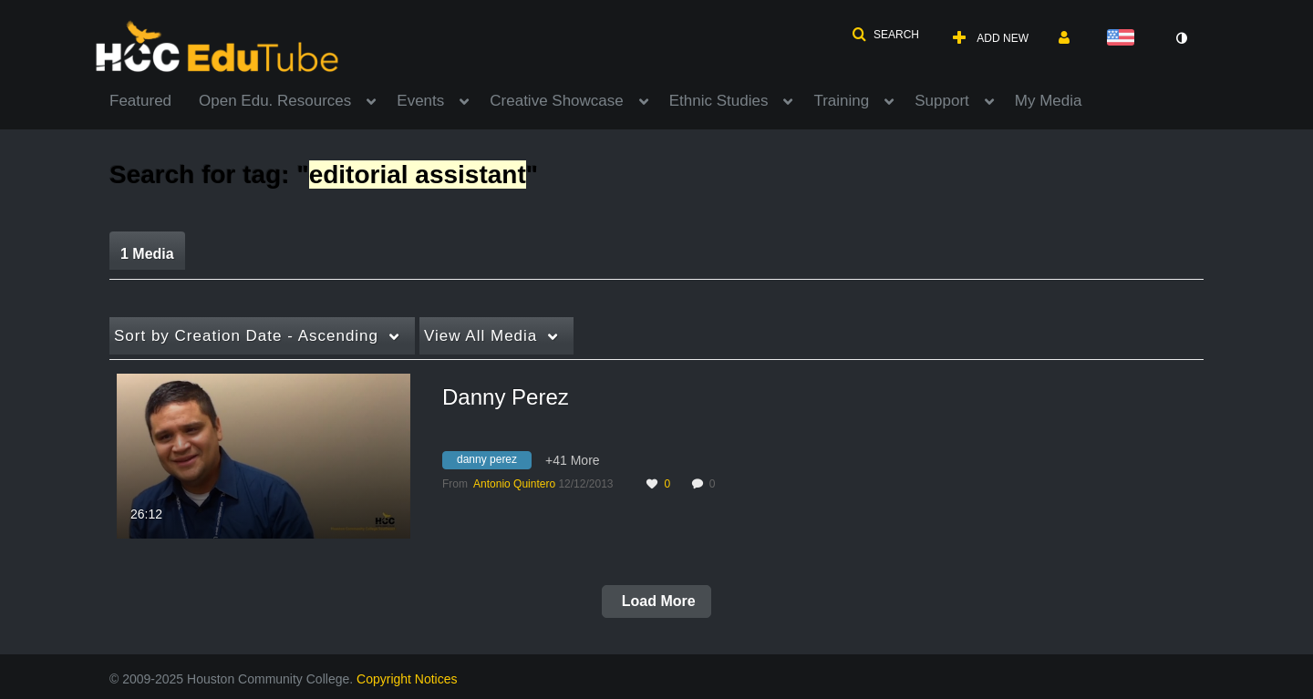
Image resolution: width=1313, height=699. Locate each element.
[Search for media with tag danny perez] (493, 462)
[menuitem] (154, 99)
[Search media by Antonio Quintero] (514, 484)
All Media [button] (480, 335)
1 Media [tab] (147, 254)
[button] (885, 34)
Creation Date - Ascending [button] (246, 335)
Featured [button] (140, 100)
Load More (656, 601)
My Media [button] (1048, 100)
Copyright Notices (407, 679)
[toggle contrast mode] (1181, 38)
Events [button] (420, 100)
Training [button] (841, 100)
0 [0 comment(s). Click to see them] (715, 484)
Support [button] (942, 100)
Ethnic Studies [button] (719, 100)
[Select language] (1124, 39)
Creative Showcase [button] (556, 100)
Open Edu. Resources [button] (275, 100)
